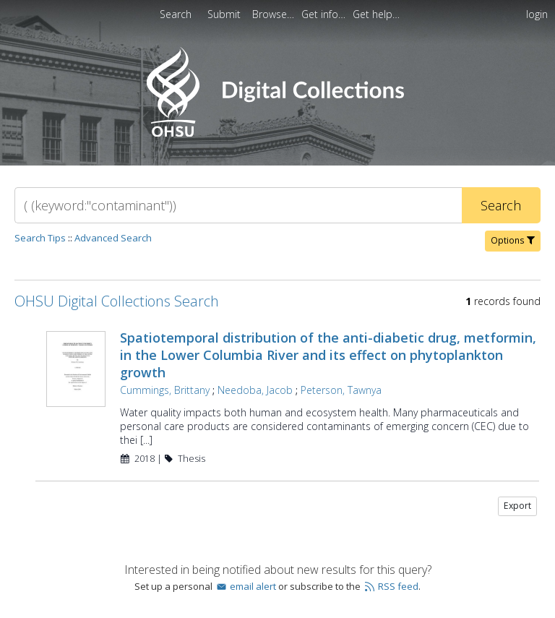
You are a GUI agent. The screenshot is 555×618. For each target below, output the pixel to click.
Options (513, 240)
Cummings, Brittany (165, 390)
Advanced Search (113, 237)
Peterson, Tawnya (341, 390)
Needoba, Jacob (255, 390)
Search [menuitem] (176, 14)
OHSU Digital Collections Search (116, 301)
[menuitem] (274, 14)
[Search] (238, 205)
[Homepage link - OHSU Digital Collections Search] (277, 133)
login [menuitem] (537, 14)
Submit (225, 14)
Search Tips (40, 237)
